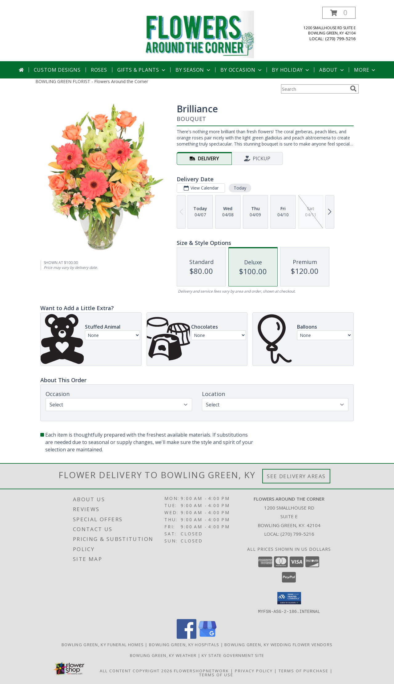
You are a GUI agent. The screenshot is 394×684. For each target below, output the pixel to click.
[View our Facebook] (186, 637)
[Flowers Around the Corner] (199, 34)
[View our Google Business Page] (207, 637)
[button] (339, 13)
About (332, 69)
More (365, 69)
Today (240, 188)
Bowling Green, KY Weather (163, 655)
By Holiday (291, 69)
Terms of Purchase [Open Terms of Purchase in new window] (303, 670)
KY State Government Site (233, 655)
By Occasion (241, 69)
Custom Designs (57, 69)
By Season (193, 69)
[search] (353, 88)
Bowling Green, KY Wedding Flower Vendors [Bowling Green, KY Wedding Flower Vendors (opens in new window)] (278, 644)
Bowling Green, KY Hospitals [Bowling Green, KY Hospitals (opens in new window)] (184, 644)
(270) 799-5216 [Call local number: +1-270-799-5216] (340, 39)
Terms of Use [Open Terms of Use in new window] (216, 674)
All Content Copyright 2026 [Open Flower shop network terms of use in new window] (136, 670)
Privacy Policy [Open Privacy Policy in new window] (254, 670)
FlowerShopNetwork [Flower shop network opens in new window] (201, 670)
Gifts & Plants (142, 69)
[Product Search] (314, 89)
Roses (99, 69)
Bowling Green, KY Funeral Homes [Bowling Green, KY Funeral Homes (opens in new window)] (103, 644)
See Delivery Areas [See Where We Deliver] (296, 476)
